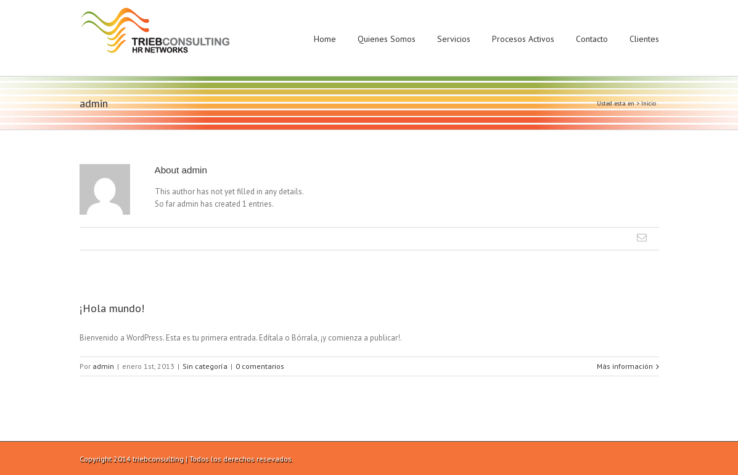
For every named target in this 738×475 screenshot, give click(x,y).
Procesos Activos (523, 38)
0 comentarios (260, 366)
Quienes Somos (387, 38)
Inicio (648, 103)
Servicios (453, 38)
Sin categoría (205, 366)
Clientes (644, 38)
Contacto (592, 38)
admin (103, 366)
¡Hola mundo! (112, 308)
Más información (625, 366)
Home (325, 38)
